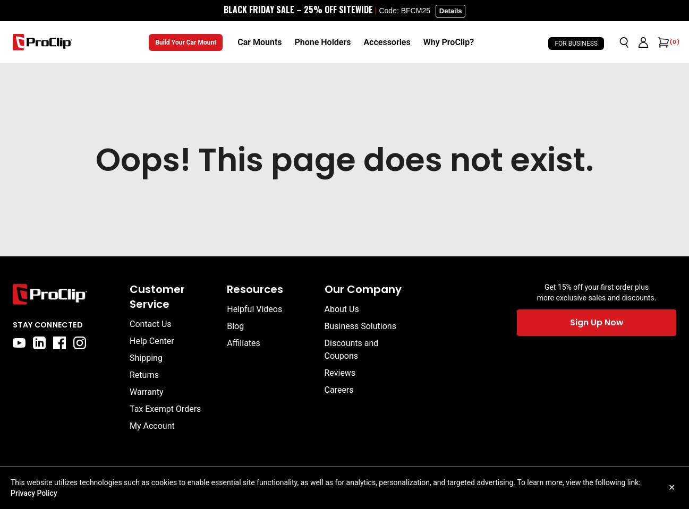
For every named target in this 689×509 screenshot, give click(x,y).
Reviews (340, 373)
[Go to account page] (643, 42)
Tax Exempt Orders (165, 409)
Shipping (146, 358)
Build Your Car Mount (185, 42)
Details (450, 11)
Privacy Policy (34, 493)
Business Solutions (360, 326)
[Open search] (624, 42)
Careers (339, 390)
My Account (152, 426)
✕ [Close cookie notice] (671, 487)
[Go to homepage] (42, 42)
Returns (144, 375)
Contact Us (151, 324)
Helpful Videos (254, 309)
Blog (235, 326)
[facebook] (59, 343)
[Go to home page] (66, 294)
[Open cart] (662, 42)
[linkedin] (39, 343)
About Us (342, 309)
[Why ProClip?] (448, 42)
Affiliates (243, 343)
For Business (576, 43)
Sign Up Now (597, 322)
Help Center (152, 341)
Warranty (147, 392)
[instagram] (79, 343)
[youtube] (19, 343)
